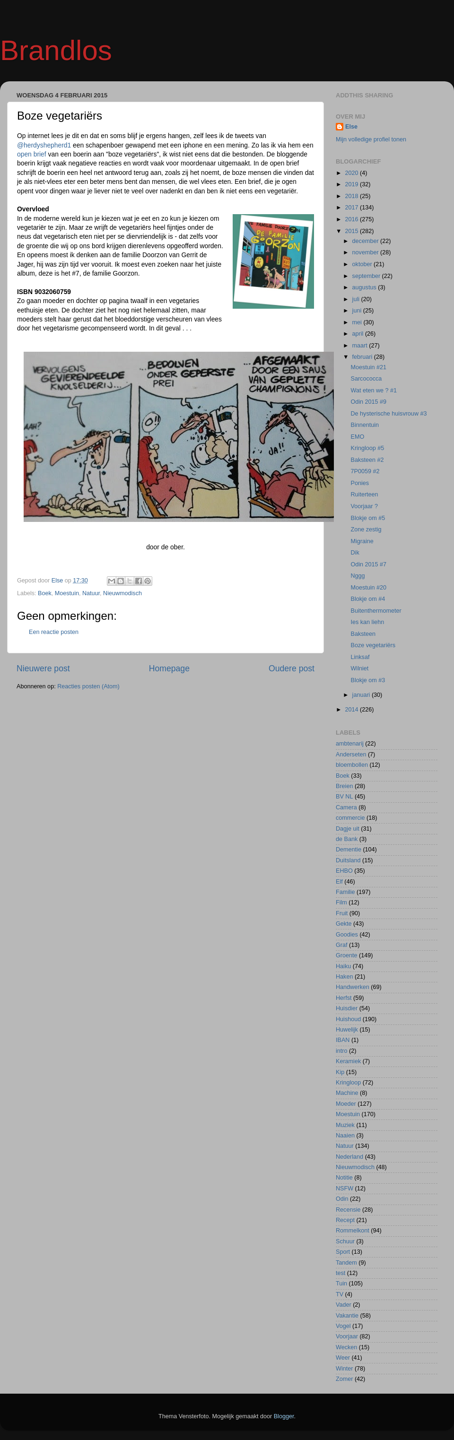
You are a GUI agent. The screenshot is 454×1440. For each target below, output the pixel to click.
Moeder (346, 1104)
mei (358, 322)
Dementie (348, 849)
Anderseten (351, 754)
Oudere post (291, 668)
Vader (343, 1304)
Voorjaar (347, 1336)
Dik (354, 552)
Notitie (344, 1177)
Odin (342, 1199)
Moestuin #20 (368, 587)
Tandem (346, 1262)
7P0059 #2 (364, 471)
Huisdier (347, 1008)
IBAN (342, 1040)
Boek (45, 593)
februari (363, 357)
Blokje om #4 (367, 599)
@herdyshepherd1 (44, 145)
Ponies (359, 483)
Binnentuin (364, 425)
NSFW (344, 1188)
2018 (352, 196)
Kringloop (348, 1082)
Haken (344, 976)
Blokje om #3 (367, 680)
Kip (340, 1072)
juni (357, 310)
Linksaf (359, 657)
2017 (352, 207)
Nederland (349, 1157)
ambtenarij (350, 743)
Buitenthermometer (375, 610)
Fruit (342, 913)
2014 (352, 709)
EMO (357, 437)
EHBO (344, 870)
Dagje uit (347, 828)
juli (356, 299)
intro (342, 1051)
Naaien (345, 1135)
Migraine (361, 541)
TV (339, 1294)
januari (362, 695)
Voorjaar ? (363, 506)
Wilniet (359, 668)
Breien (344, 786)
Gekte (344, 923)
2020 (352, 173)
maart (360, 345)
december (366, 241)
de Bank (347, 839)
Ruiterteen (364, 494)
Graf (342, 945)
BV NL (344, 796)
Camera (346, 807)
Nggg (357, 576)
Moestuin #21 (368, 367)
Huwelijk (347, 1029)
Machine (347, 1093)
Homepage (169, 668)
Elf (339, 881)
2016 (352, 219)
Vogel (343, 1326)
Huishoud (348, 1019)
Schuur (345, 1241)
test (340, 1273)
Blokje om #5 (367, 518)
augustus (365, 287)
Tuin (341, 1283)
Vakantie (347, 1315)
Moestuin (67, 593)
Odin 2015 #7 (368, 564)
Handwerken (352, 987)
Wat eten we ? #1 (373, 390)
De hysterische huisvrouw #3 (388, 413)
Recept (345, 1220)
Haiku (343, 966)
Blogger (284, 1416)
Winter (344, 1368)
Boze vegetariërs (372, 645)
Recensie (348, 1209)
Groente (347, 955)
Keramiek (348, 1061)
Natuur (91, 593)
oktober (363, 264)
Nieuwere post (43, 668)
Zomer (344, 1379)
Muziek (345, 1125)
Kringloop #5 (367, 448)
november (366, 252)
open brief (32, 154)
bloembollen (352, 765)
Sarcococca (366, 378)
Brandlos (56, 50)
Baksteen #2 (367, 460)
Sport (343, 1252)
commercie (350, 818)
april (358, 333)
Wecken (346, 1347)
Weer (343, 1357)
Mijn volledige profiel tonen (371, 139)
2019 (352, 184)
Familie (345, 892)
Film (341, 902)
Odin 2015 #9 (368, 402)
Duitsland (348, 860)
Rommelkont (352, 1230)
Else (351, 126)
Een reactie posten (54, 632)
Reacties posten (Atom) (88, 686)
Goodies (347, 934)
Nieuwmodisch (122, 593)
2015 (352, 231)
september (367, 276)
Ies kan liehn (367, 622)
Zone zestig (365, 529)
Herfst (344, 998)
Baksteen (362, 634)
